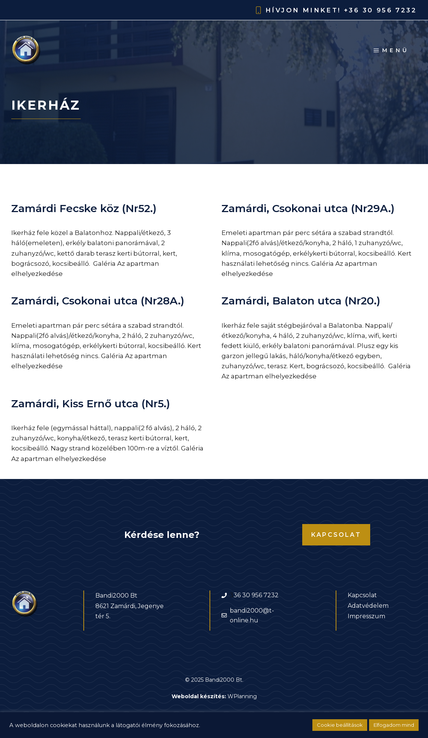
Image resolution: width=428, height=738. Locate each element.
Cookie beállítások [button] (340, 725)
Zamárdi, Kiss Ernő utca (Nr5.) (90, 403)
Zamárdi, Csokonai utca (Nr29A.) (308, 208)
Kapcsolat (336, 534)
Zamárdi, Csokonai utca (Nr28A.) (97, 300)
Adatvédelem (368, 605)
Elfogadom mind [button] (394, 725)
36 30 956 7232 (256, 595)
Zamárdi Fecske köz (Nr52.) (84, 208)
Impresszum (366, 616)
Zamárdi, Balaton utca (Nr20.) (301, 300)
